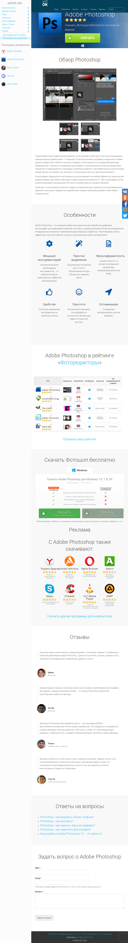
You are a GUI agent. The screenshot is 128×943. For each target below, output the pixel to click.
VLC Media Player (89, 592)
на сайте (119, 521)
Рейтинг (75, 11)
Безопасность (9, 8)
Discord (7, 76)
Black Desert (10, 68)
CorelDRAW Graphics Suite (51, 399)
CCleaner (69, 591)
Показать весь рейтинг (79, 439)
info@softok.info (85, 937)
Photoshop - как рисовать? (57, 821)
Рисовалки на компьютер (14, 38)
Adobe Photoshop (12, 59)
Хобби (5, 31)
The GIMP (47, 408)
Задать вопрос (44, 917)
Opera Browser (89, 563)
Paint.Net (46, 427)
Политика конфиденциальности (63, 934)
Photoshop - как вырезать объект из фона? (67, 817)
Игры (4, 14)
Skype (50, 591)
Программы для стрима (14, 35)
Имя (37, 868)
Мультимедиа (8, 21)
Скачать (84, 11)
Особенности (65, 11)
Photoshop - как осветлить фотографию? (65, 829)
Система (6, 27)
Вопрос (39, 891)
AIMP (110, 591)
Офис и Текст (8, 24)
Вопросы (102, 11)
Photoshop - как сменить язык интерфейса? (67, 825)
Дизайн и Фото (9, 11)
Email (38, 878)
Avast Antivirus (69, 563)
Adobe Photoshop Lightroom (51, 418)
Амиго (110, 563)
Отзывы (93, 11)
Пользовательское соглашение (96, 934)
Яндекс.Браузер (11, 51)
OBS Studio (9, 84)
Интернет (6, 18)
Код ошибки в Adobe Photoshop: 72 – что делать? (71, 833)
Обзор (56, 11)
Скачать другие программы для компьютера (79, 616)
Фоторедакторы (79, 362)
